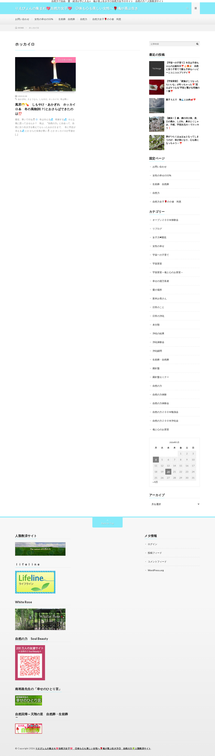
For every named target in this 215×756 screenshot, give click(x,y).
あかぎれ (22, 99)
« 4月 (155, 481)
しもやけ (43, 99)
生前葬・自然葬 (161, 359)
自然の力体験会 (161, 403)
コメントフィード (157, 561)
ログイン (152, 544)
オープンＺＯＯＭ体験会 (165, 219)
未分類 (156, 324)
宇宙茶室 (157, 263)
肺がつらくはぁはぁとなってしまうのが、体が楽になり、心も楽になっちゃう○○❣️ (182, 139)
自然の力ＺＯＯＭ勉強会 (165, 411)
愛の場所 (157, 289)
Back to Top (107, 523)
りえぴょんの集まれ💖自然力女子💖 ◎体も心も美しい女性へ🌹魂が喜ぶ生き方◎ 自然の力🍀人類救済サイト (93, 748)
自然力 (83, 19)
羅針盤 (156, 368)
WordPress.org (156, 570)
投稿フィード (155, 552)
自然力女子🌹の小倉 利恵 (106, 19)
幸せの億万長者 (161, 281)
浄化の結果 (158, 333)
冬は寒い (64, 99)
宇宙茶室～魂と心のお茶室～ (168, 272)
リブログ (157, 228)
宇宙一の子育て (161, 254)
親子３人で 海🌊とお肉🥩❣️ (181, 99)
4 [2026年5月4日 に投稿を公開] (156, 459)
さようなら (33, 99)
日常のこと (158, 307)
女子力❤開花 (159, 237)
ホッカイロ (54, 99)
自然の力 (157, 385)
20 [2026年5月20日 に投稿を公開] (168, 471)
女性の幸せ (158, 246)
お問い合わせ (22, 19)
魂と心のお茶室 (161, 429)
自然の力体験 (160, 394)
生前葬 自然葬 (66, 19)
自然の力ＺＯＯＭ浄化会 (165, 420)
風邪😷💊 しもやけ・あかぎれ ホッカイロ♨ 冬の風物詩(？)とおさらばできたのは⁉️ (45, 109)
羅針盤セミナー (161, 377)
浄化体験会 (158, 342)
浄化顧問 (157, 350)
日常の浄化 (66, 60)
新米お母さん (160, 298)
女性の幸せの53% (43, 19)
